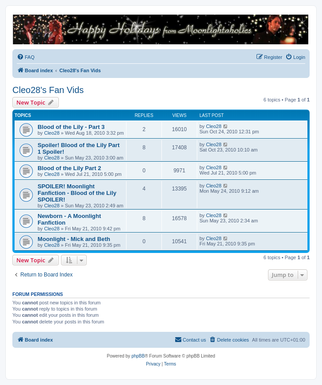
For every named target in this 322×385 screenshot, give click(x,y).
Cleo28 (52, 133)
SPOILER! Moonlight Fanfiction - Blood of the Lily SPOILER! (77, 193)
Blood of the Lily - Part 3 (71, 127)
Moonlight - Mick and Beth (74, 239)
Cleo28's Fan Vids (48, 90)
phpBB (138, 356)
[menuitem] (25, 57)
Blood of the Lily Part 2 (69, 168)
